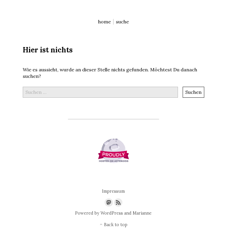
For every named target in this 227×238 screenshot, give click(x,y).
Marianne (142, 213)
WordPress (111, 213)
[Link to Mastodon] (109, 202)
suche (122, 22)
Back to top (113, 224)
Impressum (113, 191)
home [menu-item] (104, 22)
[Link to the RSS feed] (118, 202)
